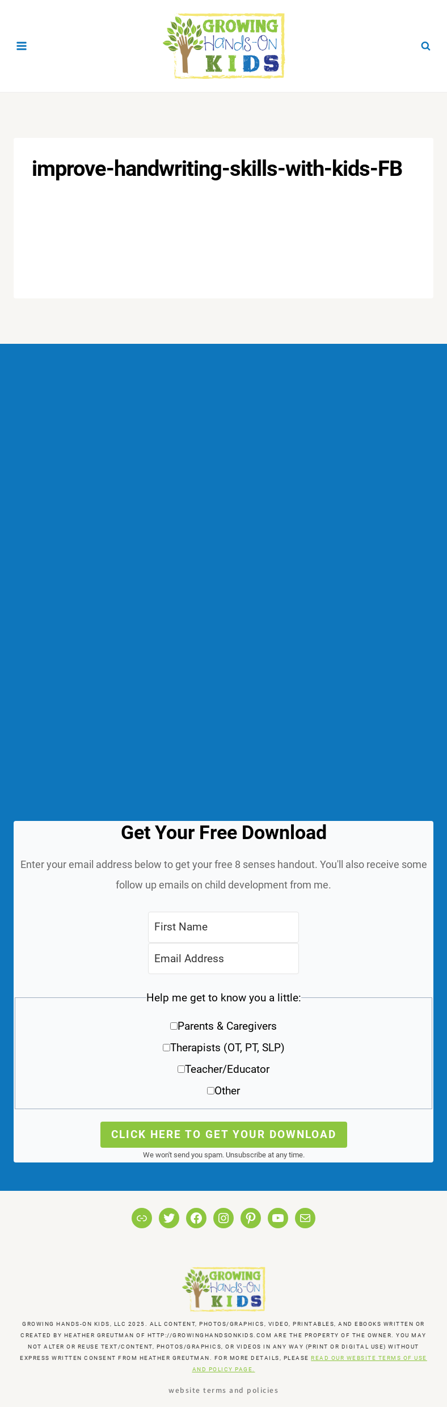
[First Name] (223, 927)
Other (227, 1090)
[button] (223, 1048)
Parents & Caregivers (227, 1026)
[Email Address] (223, 958)
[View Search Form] (425, 46)
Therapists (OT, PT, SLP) (227, 1047)
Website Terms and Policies (223, 1390)
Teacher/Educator (227, 1069)
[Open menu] (21, 45)
